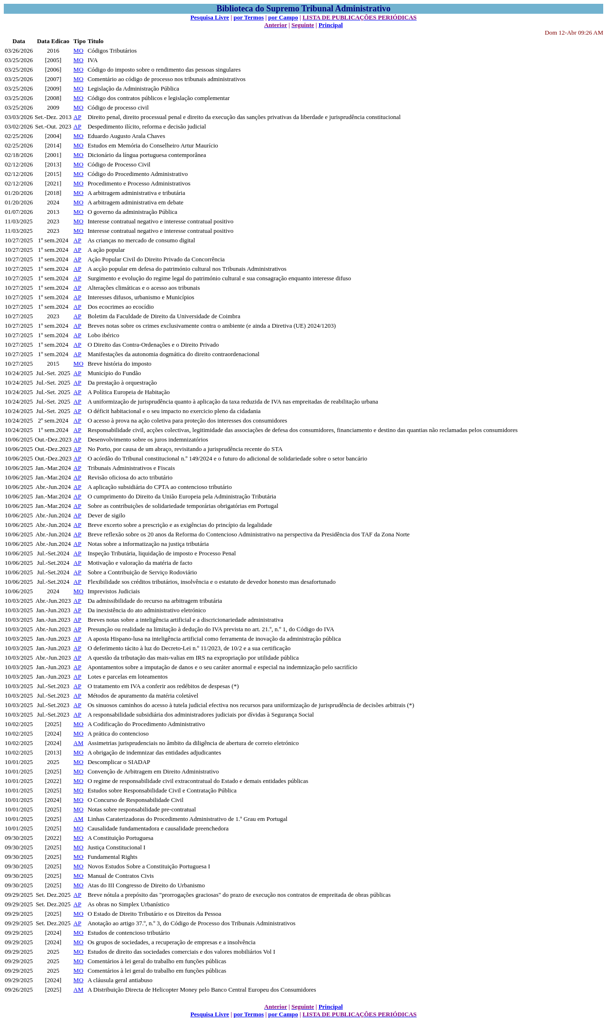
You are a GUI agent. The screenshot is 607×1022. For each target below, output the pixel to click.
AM (78, 742)
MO (78, 50)
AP (78, 116)
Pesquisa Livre (209, 17)
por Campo (283, 17)
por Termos (249, 17)
